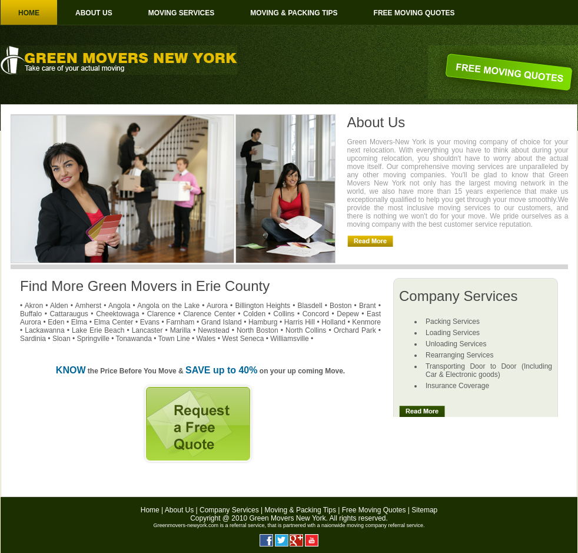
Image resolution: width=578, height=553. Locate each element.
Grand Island (221, 322)
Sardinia (33, 339)
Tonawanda (134, 339)
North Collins (305, 330)
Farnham (180, 322)
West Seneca (243, 339)
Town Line (174, 339)
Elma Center (113, 322)
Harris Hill (299, 322)
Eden (56, 322)
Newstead (213, 330)
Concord (316, 314)
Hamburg (262, 322)
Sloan (61, 339)
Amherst (88, 306)
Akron (34, 306)
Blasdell (310, 306)
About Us (179, 510)
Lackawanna (44, 330)
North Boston (257, 330)
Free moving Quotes (414, 13)
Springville (93, 339)
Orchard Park (355, 330)
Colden (254, 314)
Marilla (180, 330)
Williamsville (289, 339)
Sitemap (424, 510)
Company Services (229, 510)
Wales (205, 339)
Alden (59, 306)
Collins (283, 314)
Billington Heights (262, 306)
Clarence (161, 314)
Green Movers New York (287, 518)
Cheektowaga (117, 314)
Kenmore (366, 322)
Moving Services (181, 13)
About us (93, 13)
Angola (119, 306)
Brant (367, 306)
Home (28, 13)
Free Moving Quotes (374, 510)
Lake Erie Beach (98, 330)
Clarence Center (209, 314)
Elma (79, 322)
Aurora (217, 306)
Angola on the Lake (168, 306)
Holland (333, 322)
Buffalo (31, 314)
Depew (347, 314)
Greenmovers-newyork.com (185, 525)
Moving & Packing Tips (293, 13)
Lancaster (147, 330)
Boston (340, 306)
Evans (150, 322)
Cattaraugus (68, 314)
